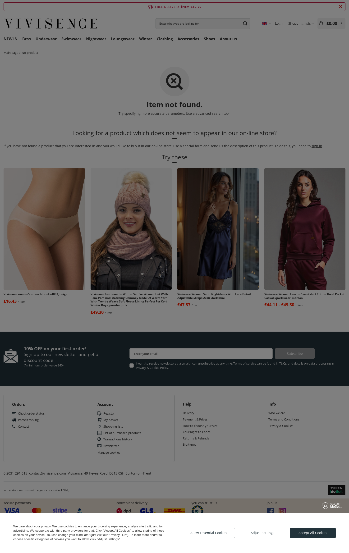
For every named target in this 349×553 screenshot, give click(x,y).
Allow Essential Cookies (208, 532)
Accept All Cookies (312, 532)
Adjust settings (262, 532)
